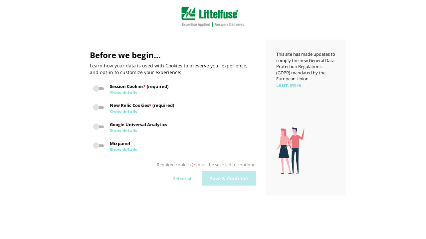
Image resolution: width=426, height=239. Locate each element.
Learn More (288, 85)
